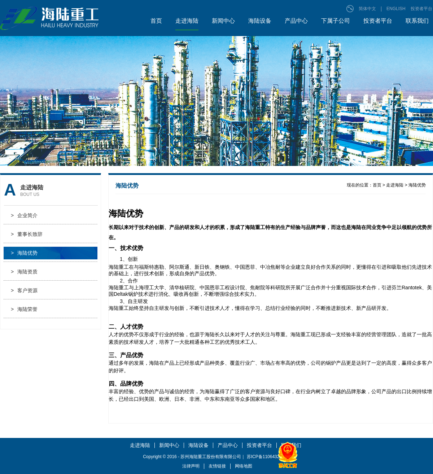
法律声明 (191, 466)
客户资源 (24, 290)
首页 (156, 21)
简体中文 (367, 8)
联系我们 (417, 21)
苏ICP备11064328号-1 (268, 456)
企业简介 (24, 215)
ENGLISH (396, 8)
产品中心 (296, 21)
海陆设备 (259, 21)
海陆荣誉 (24, 309)
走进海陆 (186, 21)
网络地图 (243, 466)
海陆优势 (24, 253)
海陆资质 (24, 271)
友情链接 (217, 466)
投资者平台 (421, 8)
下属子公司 (335, 21)
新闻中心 (223, 21)
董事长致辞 (27, 234)
